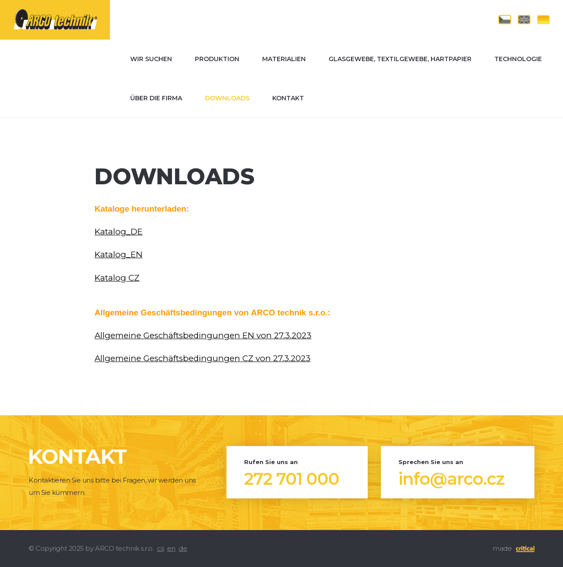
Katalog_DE (119, 232)
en (171, 548)
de (183, 548)
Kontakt (288, 98)
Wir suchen (151, 59)
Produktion (217, 59)
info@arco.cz (451, 479)
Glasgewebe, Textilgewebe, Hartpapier (400, 59)
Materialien (284, 59)
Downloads (227, 98)
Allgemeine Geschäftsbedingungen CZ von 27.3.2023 (203, 358)
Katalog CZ (117, 278)
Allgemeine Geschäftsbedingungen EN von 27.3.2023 (203, 335)
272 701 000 (291, 479)
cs (160, 548)
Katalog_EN (119, 254)
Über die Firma (156, 98)
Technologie (518, 59)
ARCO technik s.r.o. (36, 3)
